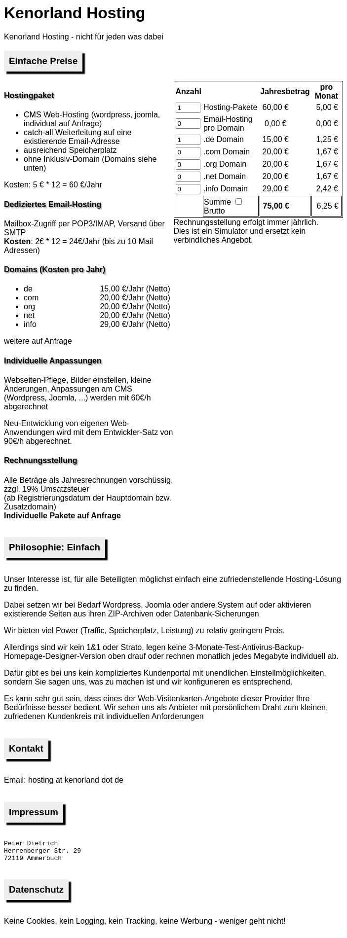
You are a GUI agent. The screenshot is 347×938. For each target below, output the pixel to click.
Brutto (223, 206)
